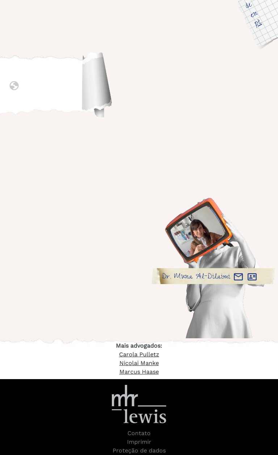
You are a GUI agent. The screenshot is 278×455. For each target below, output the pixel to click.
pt (258, 23)
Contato (139, 433)
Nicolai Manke (139, 363)
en (254, 15)
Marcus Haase (139, 371)
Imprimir (139, 441)
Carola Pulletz (139, 354)
